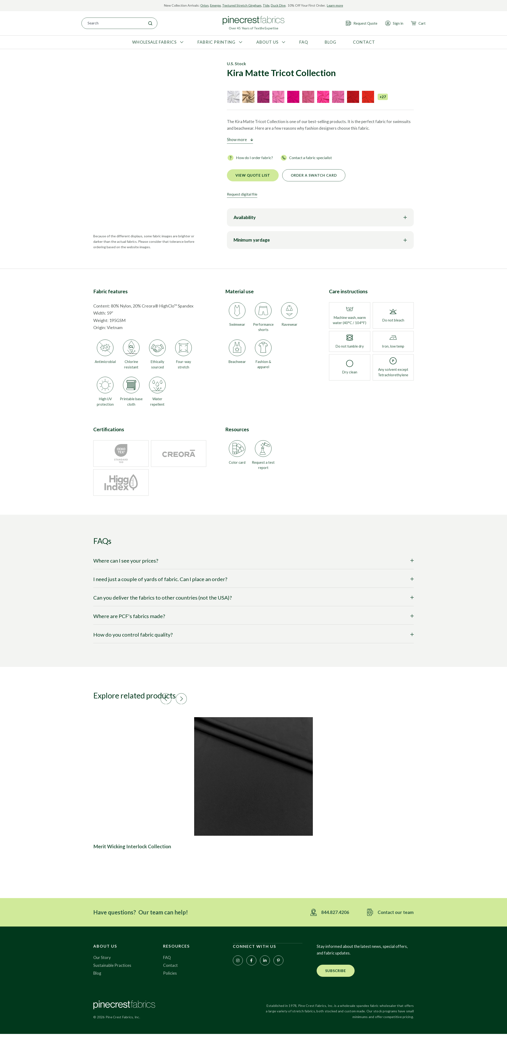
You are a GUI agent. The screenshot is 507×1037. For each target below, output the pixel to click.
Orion (203, 5)
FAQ (167, 960)
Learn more (336, 5)
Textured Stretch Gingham (242, 5)
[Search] (150, 23)
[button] (201, 698)
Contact (170, 967)
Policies (170, 975)
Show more (237, 139)
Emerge (214, 5)
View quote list (252, 175)
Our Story (102, 960)
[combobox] (112, 23)
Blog (97, 975)
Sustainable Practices (112, 967)
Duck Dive (279, 5)
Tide (266, 5)
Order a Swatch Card (314, 175)
